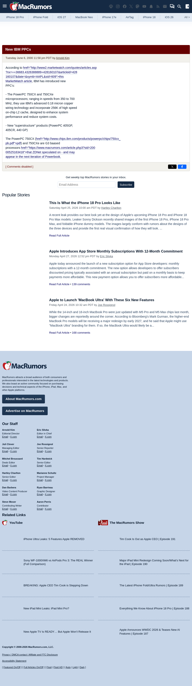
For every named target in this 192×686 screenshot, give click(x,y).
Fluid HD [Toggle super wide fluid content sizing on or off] (58, 667)
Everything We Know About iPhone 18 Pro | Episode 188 (154, 608)
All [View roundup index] (187, 17)
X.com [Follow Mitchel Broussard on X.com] (13, 465)
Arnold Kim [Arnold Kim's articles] (8, 429)
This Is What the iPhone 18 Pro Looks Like (85, 203)
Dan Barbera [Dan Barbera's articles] (9, 487)
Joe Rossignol (106, 305)
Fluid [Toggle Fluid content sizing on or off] (49, 667)
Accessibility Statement (14, 661)
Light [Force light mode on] (75, 667)
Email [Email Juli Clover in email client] (5, 451)
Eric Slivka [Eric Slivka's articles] (43, 429)
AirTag (130, 17)
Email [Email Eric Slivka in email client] (40, 436)
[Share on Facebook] (182, 167)
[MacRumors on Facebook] (125, 6)
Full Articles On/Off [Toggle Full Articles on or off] (33, 667)
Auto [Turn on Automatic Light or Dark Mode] (68, 667)
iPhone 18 (149, 17)
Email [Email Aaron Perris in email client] (40, 508)
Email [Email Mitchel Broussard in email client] (5, 465)
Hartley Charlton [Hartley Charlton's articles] (11, 472)
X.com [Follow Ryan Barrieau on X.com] (48, 494)
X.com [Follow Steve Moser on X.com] (13, 508)
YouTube (16, 522)
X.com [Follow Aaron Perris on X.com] (48, 508)
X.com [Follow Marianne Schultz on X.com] (48, 479)
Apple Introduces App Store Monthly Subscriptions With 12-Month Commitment (117, 251)
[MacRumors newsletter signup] (165, 6)
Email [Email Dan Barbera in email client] (5, 494)
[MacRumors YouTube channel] (144, 6)
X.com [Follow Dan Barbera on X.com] (13, 494)
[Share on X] (172, 167)
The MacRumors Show (127, 522)
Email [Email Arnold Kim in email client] (5, 436)
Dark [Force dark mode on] (82, 667)
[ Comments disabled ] (19, 166)
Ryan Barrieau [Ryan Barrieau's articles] (45, 487)
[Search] (181, 6)
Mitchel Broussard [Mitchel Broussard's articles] (12, 458)
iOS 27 (62, 17)
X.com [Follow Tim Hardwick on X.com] (48, 465)
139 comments (81, 284)
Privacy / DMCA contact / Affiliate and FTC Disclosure (30, 654)
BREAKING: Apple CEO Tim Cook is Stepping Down (56, 585)
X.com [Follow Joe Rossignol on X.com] (48, 451)
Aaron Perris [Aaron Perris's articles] (44, 501)
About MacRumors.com (23, 398)
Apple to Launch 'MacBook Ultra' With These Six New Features (103, 300)
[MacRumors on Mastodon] (137, 6)
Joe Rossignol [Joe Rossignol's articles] (45, 444)
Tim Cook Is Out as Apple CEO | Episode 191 (148, 538)
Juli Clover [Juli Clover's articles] (8, 444)
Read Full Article (59, 235)
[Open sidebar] (187, 7)
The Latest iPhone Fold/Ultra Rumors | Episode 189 (151, 585)
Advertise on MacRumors (25, 410)
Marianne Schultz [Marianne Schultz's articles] (46, 472)
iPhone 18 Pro (15, 17)
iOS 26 (169, 17)
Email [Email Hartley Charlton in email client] (5, 479)
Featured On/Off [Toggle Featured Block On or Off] (11, 667)
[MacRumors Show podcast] (111, 6)
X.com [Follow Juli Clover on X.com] (13, 451)
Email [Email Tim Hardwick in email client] (40, 465)
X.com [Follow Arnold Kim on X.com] (13, 436)
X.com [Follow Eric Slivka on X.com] (48, 436)
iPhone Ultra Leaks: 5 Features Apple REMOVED (54, 538)
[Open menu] (4, 6)
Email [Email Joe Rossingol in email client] (40, 451)
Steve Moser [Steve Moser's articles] (9, 501)
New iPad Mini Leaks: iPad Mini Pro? (46, 608)
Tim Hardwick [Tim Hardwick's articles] (44, 458)
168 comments (81, 332)
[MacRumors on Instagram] (118, 6)
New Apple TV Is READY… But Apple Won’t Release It (57, 631)
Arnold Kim (63, 58)
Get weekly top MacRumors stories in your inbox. (96, 177)
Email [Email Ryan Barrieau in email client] (40, 494)
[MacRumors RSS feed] (158, 6)
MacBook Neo (84, 17)
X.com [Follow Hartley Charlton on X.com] (13, 479)
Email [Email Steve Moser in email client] (5, 508)
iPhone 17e (109, 17)
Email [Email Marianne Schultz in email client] (40, 479)
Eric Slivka (106, 256)
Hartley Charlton (111, 207)
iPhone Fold (40, 17)
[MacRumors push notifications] (151, 6)
